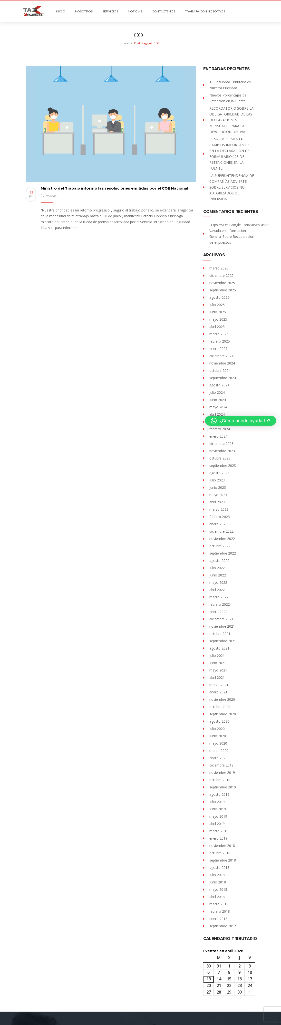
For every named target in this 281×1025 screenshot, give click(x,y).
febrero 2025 (219, 341)
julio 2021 (217, 655)
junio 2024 (217, 399)
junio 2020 (217, 736)
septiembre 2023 (222, 465)
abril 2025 (217, 326)
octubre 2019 (219, 779)
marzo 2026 (218, 268)
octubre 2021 (219, 633)
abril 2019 (217, 823)
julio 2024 (217, 392)
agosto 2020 (219, 721)
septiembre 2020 (222, 714)
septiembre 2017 (222, 926)
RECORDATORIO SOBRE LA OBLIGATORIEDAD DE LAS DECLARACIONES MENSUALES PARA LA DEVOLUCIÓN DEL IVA (231, 120)
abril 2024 (217, 414)
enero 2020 (218, 758)
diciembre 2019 (221, 765)
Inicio (125, 43)
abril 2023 (217, 502)
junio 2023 (217, 487)
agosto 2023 (219, 472)
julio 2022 (217, 567)
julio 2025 (217, 304)
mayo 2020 (218, 743)
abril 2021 (217, 677)
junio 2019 (217, 809)
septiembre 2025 (222, 290)
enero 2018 (218, 918)
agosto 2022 (219, 560)
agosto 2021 (219, 648)
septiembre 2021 (222, 641)
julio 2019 (217, 801)
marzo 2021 (218, 684)
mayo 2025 (218, 319)
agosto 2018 (219, 867)
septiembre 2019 (222, 787)
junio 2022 (217, 575)
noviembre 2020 (222, 699)
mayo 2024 (218, 407)
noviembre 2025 (222, 282)
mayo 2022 (218, 582)
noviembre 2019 (222, 772)
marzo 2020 (218, 750)
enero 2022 (218, 611)
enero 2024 (218, 436)
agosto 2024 (219, 385)
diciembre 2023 (221, 443)
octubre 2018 (219, 853)
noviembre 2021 (222, 626)
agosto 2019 (219, 794)
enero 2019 (218, 838)
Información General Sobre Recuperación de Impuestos (231, 236)
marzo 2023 (218, 509)
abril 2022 (217, 589)
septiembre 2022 (222, 553)
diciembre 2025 (221, 275)
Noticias (50, 196)
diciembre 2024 (221, 356)
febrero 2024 (219, 429)
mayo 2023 (218, 494)
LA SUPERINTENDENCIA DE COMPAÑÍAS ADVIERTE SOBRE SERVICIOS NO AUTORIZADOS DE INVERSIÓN (231, 187)
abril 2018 (217, 896)
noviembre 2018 (222, 845)
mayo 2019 (218, 816)
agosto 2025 (219, 297)
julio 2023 (217, 480)
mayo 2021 (218, 670)
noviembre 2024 (222, 363)
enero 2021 (218, 692)
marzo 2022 (218, 597)
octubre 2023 (219, 458)
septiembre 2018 (222, 860)
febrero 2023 (219, 516)
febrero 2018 (219, 911)
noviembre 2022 (222, 538)
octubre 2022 (219, 546)
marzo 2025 (218, 334)
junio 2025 (217, 312)
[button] (240, 421)
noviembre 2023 (222, 451)
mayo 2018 (218, 889)
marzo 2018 (218, 904)
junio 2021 (217, 663)
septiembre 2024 (222, 377)
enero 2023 (218, 524)
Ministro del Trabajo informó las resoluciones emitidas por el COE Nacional (114, 188)
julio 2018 (217, 874)
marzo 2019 (218, 831)
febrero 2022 (219, 604)
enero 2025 (218, 348)
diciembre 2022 (221, 531)
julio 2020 (217, 728)
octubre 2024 (219, 370)
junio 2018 (217, 882)
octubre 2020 (219, 706)
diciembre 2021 (221, 619)
